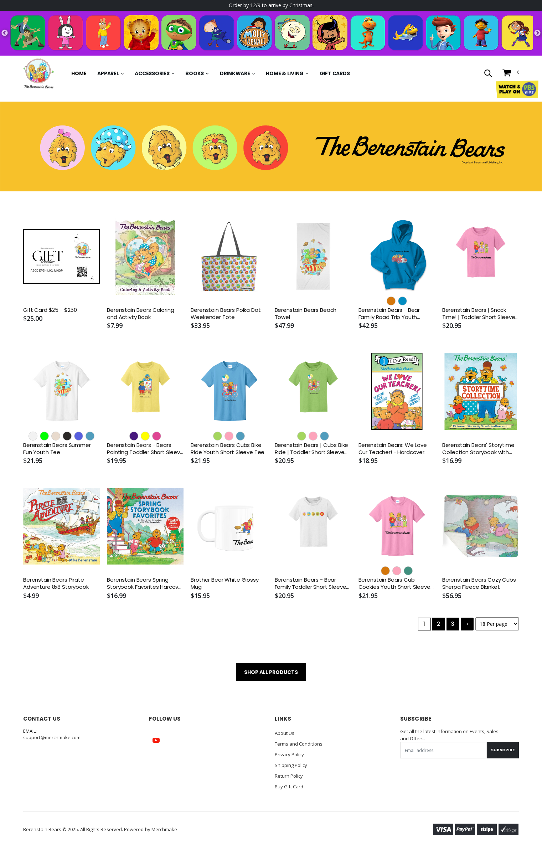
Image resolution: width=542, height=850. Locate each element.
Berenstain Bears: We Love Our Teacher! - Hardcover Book (392, 449)
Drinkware (235, 73)
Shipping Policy (291, 765)
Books (194, 73)
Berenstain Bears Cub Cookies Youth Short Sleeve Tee (394, 583)
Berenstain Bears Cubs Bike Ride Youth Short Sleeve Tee (227, 449)
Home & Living (285, 73)
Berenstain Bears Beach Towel (306, 313)
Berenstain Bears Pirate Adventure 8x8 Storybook (56, 583)
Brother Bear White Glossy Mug (224, 583)
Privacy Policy (289, 754)
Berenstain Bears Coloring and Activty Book (140, 313)
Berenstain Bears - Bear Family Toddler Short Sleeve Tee (310, 583)
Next (537, 33)
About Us (285, 733)
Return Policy (289, 776)
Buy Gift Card (289, 786)
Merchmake (164, 829)
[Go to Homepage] (38, 73)
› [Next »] (467, 624)
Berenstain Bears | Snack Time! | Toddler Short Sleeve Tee (478, 313)
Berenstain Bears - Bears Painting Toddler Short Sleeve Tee (145, 449)
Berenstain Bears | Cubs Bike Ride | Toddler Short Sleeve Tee (312, 449)
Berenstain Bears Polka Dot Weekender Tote (225, 313)
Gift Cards (335, 73)
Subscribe (503, 750)
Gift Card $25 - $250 (50, 310)
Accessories (152, 73)
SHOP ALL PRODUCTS (271, 672)
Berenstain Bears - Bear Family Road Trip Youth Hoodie (389, 313)
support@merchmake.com (52, 737)
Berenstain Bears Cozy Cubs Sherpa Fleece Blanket (479, 583)
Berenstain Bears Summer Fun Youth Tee (57, 449)
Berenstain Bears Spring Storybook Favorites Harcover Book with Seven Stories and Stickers (145, 583)
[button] (488, 74)
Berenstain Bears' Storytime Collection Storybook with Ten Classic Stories (478, 449)
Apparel (108, 73)
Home (78, 73)
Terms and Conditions (298, 744)
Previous (4, 33)
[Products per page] (497, 623)
